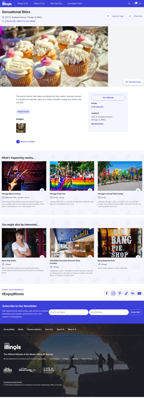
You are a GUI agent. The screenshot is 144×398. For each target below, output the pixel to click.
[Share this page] (130, 17)
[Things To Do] (29, 3)
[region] (129, 3)
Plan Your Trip (56, 3)
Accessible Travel (75, 3)
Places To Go (39, 3)
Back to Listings (25, 142)
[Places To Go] (46, 3)
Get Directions (133, 83)
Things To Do (22, 3)
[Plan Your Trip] (63, 3)
